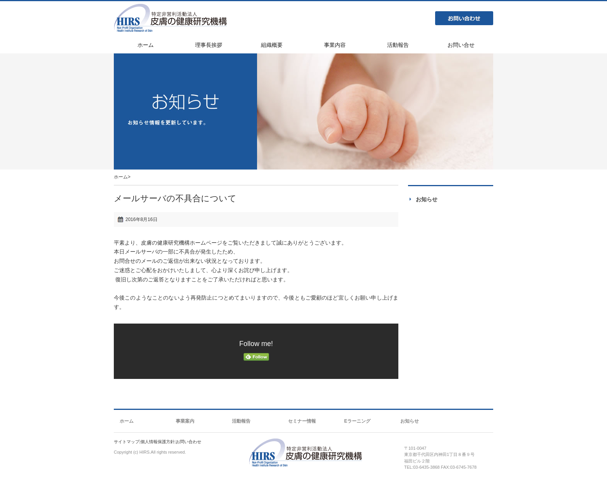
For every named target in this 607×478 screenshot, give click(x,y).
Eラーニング (357, 421)
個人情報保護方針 (158, 441)
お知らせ (426, 199)
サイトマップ (126, 441)
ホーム (121, 177)
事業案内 (185, 421)
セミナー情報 (302, 421)
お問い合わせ (464, 18)
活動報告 (241, 421)
